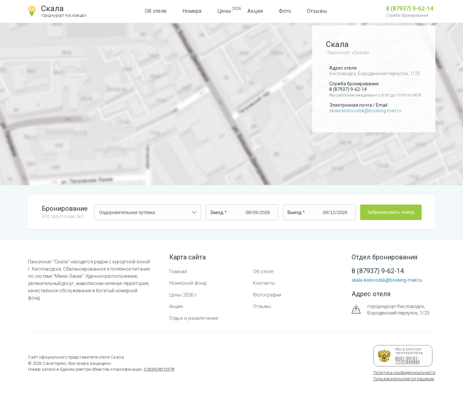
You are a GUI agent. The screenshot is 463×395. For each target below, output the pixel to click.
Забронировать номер (390, 212)
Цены (224, 10)
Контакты (264, 283)
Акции (255, 11)
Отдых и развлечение (194, 318)
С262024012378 (159, 369)
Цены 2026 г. (183, 295)
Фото (285, 11)
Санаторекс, (54, 363)
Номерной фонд (187, 283)
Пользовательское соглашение (403, 378)
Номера (191, 11)
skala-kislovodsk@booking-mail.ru (365, 110)
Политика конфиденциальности (404, 372)
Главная (178, 271)
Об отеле (156, 11)
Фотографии (267, 295)
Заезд (216, 212)
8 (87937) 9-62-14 (409, 8)
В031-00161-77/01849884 (406, 360)
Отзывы (317, 11)
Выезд (295, 212)
